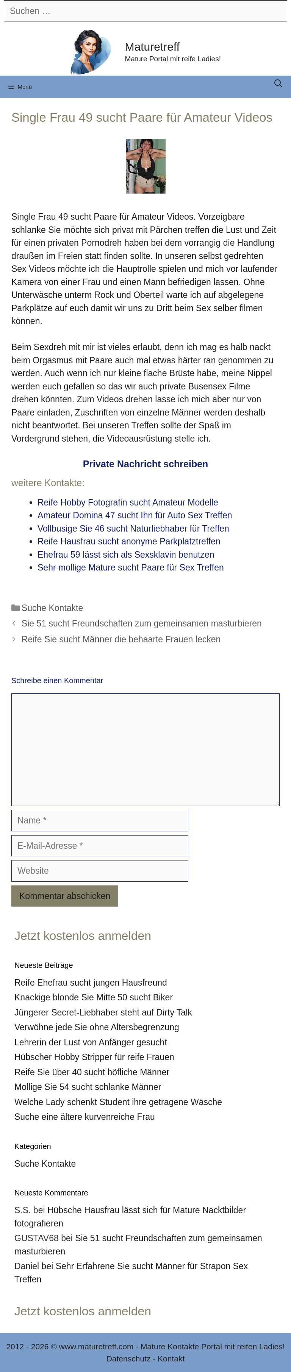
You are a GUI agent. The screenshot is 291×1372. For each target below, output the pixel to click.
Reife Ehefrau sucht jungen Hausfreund (90, 983)
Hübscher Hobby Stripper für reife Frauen (94, 1057)
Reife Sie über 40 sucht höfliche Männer (91, 1072)
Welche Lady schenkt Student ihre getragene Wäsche (118, 1102)
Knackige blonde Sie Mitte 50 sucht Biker (93, 997)
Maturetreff (152, 46)
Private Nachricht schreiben (145, 464)
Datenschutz (128, 1358)
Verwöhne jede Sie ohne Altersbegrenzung (96, 1027)
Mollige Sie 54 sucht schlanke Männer (87, 1087)
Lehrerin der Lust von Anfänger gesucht (90, 1042)
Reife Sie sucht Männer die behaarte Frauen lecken (121, 639)
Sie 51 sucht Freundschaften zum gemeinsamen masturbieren (142, 623)
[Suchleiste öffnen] (278, 83)
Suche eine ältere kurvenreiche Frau (84, 1117)
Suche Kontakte (52, 608)
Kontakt (171, 1358)
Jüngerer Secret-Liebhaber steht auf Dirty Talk (103, 1012)
